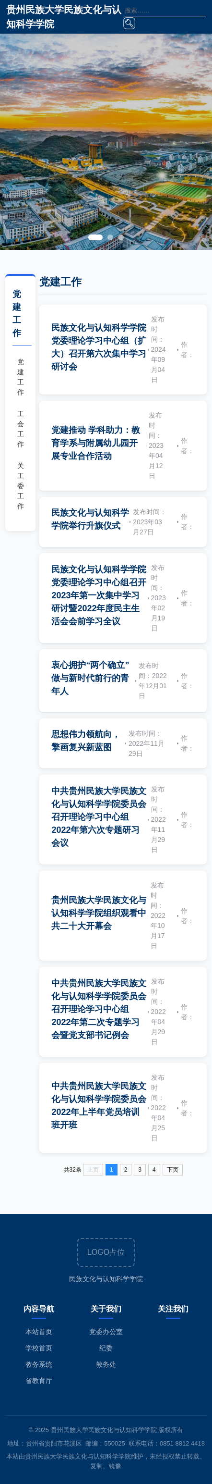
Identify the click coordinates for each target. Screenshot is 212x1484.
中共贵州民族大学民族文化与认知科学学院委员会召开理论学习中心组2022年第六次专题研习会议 (98, 817)
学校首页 (38, 1348)
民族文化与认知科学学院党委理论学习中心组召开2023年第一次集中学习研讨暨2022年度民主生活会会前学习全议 (98, 595)
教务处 (106, 1364)
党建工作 (20, 377)
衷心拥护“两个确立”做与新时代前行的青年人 (90, 678)
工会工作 (20, 429)
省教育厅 (38, 1381)
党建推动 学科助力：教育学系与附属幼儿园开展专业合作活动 (95, 443)
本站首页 (38, 1332)
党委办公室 (106, 1332)
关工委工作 (20, 486)
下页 (172, 1169)
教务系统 (38, 1364)
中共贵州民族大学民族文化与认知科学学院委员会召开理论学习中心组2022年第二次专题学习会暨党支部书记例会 (98, 1009)
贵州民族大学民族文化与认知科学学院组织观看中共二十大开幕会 (98, 913)
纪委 (106, 1348)
